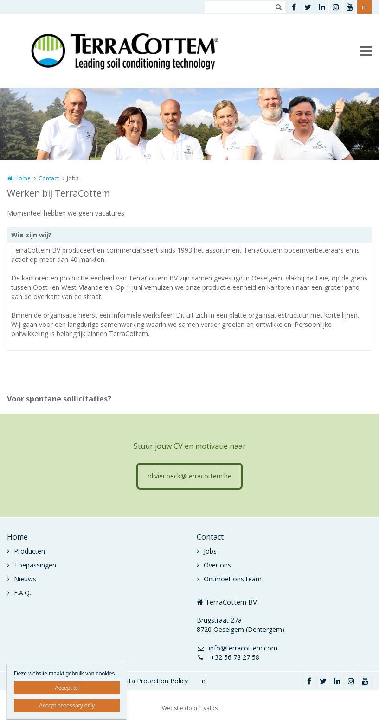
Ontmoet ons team (233, 578)
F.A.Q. (22, 592)
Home (22, 178)
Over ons (217, 564)
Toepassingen (35, 564)
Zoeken (278, 7)
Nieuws (25, 578)
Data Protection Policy (154, 680)
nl (364, 6)
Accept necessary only (67, 705)
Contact (49, 178)
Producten (29, 551)
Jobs (210, 551)
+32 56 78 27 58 (228, 657)
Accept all (67, 688)
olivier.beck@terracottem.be (189, 475)
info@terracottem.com (237, 647)
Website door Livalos (190, 708)
